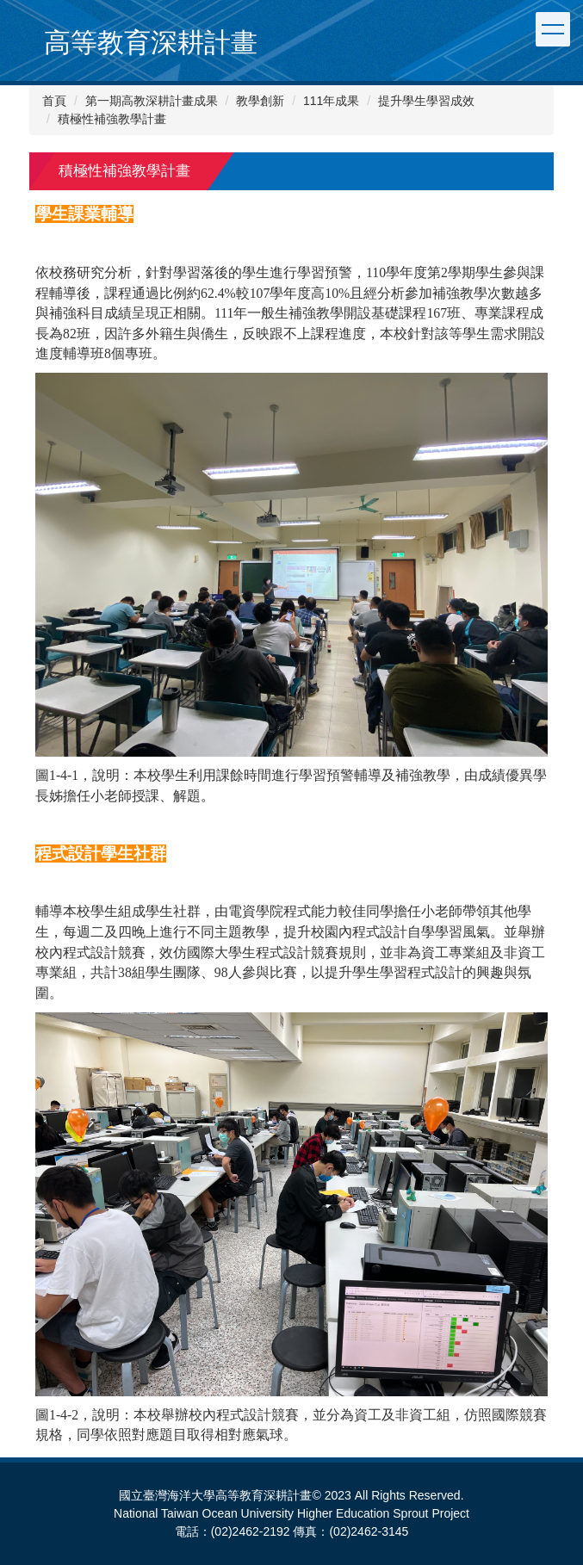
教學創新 (260, 101)
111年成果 (331, 101)
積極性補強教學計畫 (112, 119)
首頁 (54, 101)
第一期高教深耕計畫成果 (151, 101)
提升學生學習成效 (426, 101)
